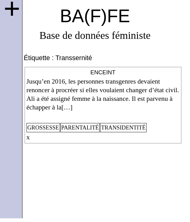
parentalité (80, 128)
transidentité (123, 128)
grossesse (43, 128)
